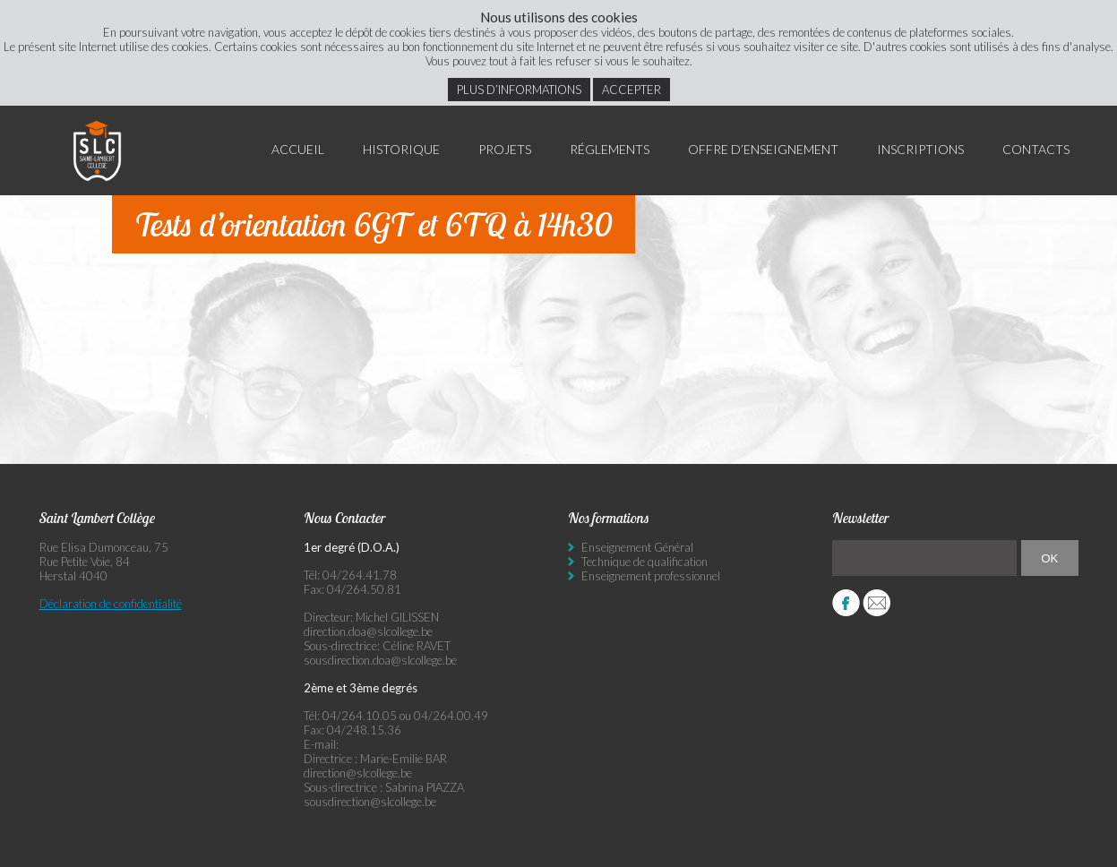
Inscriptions (920, 149)
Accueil (297, 149)
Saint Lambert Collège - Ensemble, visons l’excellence (97, 150)
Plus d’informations (519, 89)
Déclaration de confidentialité (110, 604)
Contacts (1036, 149)
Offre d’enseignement (763, 149)
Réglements (609, 149)
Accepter (631, 89)
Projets (504, 149)
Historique (401, 149)
